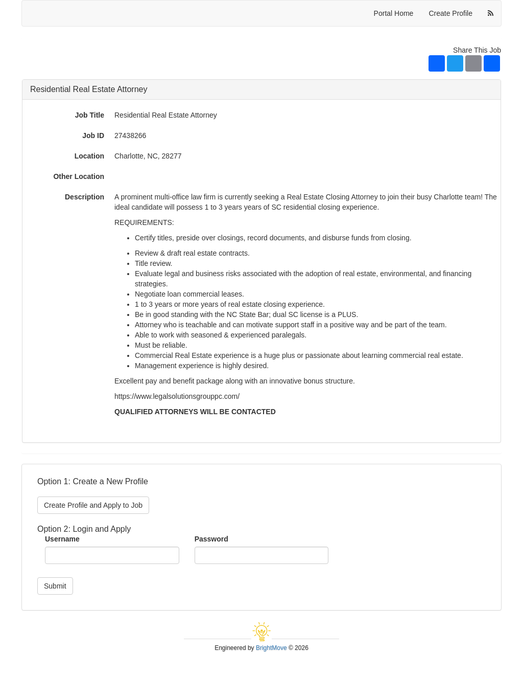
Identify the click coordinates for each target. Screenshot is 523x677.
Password (211, 539)
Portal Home (394, 13)
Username (62, 539)
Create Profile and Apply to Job (93, 505)
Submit (55, 586)
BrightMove (271, 647)
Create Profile (450, 13)
